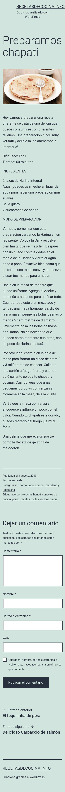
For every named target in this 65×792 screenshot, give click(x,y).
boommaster (15, 480)
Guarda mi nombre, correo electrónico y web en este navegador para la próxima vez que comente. (35, 664)
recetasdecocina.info (40, 6)
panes (15, 499)
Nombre (9, 594)
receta (49, 117)
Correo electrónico (17, 616)
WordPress (37, 777)
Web (6, 638)
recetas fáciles (30, 499)
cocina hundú (32, 494)
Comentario (12, 551)
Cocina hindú (36, 485)
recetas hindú (48, 499)
